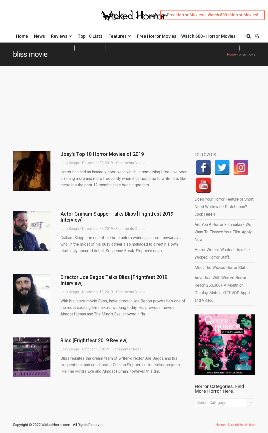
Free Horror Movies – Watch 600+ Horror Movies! (212, 15)
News (39, 36)
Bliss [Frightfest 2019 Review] (94, 340)
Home (22, 36)
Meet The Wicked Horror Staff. (221, 267)
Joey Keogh (69, 163)
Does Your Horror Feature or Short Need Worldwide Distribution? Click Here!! (224, 207)
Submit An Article (241, 424)
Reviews (59, 36)
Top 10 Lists (90, 36)
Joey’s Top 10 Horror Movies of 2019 (102, 154)
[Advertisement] (134, 104)
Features (117, 36)
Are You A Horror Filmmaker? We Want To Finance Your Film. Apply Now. (223, 232)
